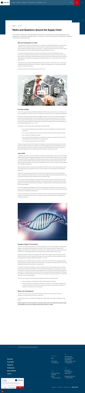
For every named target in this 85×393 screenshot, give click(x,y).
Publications (11, 368)
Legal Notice (54, 387)
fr (72, 2)
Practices (10, 359)
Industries (10, 365)
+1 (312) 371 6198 (55, 362)
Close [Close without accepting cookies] (5, 387)
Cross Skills (10, 362)
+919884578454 (69, 362)
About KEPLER (11, 371)
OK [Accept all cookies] (20, 387)
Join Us (9, 374)
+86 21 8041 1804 (69, 377)
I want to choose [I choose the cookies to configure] (12, 387)
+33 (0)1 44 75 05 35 (56, 377)
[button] (2, 391)
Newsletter (60, 387)
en (70, 2)
